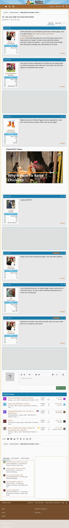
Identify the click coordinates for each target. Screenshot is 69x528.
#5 (64, 253)
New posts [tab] (6, 458)
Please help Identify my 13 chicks (18, 403)
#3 (64, 116)
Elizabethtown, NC (13, 86)
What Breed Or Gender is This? (30, 400)
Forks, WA (15, 311)
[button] (21, 374)
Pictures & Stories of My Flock (14, 465)
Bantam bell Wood (57, 429)
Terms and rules (39, 502)
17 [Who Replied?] (49, 411)
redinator (60, 422)
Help (63, 502)
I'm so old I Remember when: (15, 475)
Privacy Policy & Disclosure (52, 502)
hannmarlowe (12, 422)
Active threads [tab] (25, 458)
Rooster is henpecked (12, 490)
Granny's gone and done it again (16, 468)
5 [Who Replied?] (49, 398)
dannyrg (10, 400)
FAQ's (3, 511)
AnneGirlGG (59, 412)
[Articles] (13, 6)
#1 (64, 28)
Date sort (50, 23)
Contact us (30, 502)
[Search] (67, 6)
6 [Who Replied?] (49, 428)
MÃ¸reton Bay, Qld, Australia (15, 222)
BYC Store (38, 511)
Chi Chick (10, 405)
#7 (64, 318)
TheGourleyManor (13, 415)
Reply (63, 53)
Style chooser (6, 502)
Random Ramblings (11, 472)
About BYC (38, 508)
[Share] (62, 28)
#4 (64, 196)
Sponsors (45, 508)
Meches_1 (7, 19)
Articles (4, 515)
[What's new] (63, 6)
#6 (64, 284)
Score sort (58, 23)
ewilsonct (10, 432)
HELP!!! (10, 420)
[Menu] (2, 6)
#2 (64, 59)
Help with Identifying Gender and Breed (20, 398)
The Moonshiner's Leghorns (14, 481)
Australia (15, 142)
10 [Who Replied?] (49, 403)
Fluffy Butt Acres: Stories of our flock (17, 462)
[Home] (6, 6)
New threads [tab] (15, 458)
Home (3, 508)
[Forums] (9, 6)
